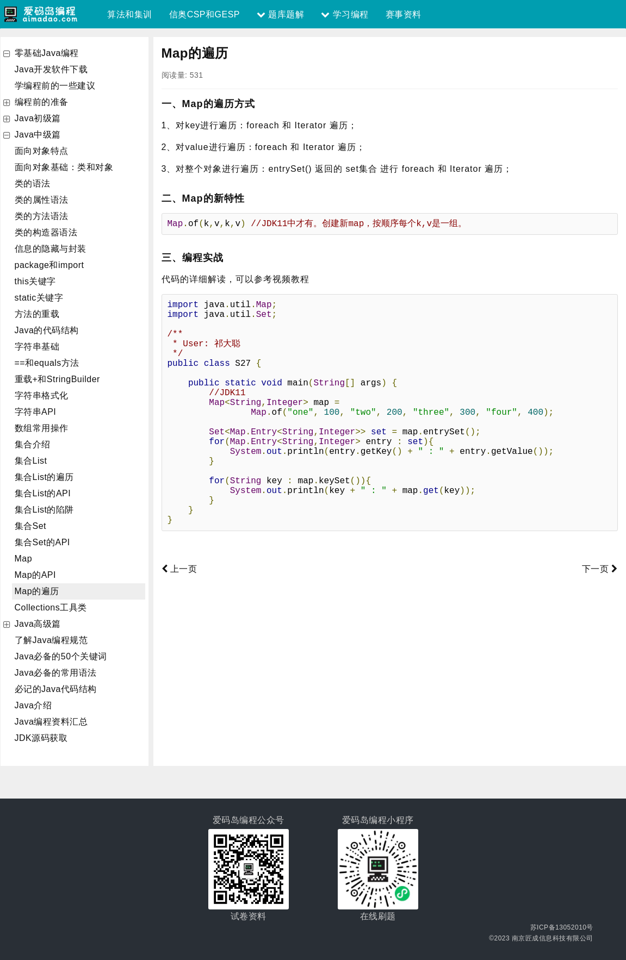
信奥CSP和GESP (204, 14)
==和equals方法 (47, 362)
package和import (49, 265)
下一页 (600, 582)
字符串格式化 (42, 395)
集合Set (31, 526)
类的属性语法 (42, 199)
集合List (31, 460)
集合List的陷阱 (44, 509)
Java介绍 (33, 705)
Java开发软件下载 (51, 69)
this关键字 (35, 281)
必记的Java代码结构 (56, 689)
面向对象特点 (42, 150)
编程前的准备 (42, 102)
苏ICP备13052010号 (561, 927)
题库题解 (280, 14)
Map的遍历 (37, 591)
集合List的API (43, 493)
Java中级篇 (38, 134)
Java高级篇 (38, 623)
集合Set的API (42, 542)
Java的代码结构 (47, 330)
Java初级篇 (38, 118)
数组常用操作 (42, 428)
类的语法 (33, 183)
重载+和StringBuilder (57, 379)
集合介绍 (33, 444)
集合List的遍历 (44, 477)
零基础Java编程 (47, 53)
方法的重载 (37, 314)
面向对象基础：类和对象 (64, 167)
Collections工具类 (51, 607)
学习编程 (344, 14)
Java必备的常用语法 (56, 672)
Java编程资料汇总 (51, 721)
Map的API (35, 574)
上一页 (179, 582)
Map (24, 558)
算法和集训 (129, 14)
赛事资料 (404, 14)
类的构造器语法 (46, 232)
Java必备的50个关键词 (61, 656)
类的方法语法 (42, 216)
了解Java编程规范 (51, 640)
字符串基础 (37, 346)
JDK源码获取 (41, 738)
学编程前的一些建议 (55, 85)
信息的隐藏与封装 (50, 248)
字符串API (36, 411)
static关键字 (39, 297)
